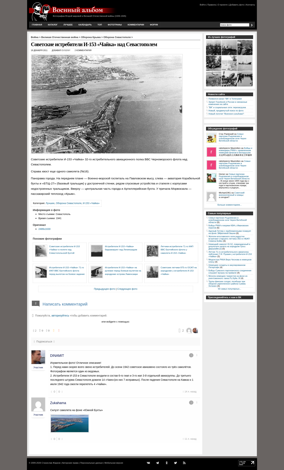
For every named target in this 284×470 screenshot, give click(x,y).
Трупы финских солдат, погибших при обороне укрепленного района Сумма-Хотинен (227, 283)
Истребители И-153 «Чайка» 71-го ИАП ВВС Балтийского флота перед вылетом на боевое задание (67, 270)
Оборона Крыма (91, 37)
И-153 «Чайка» (91, 203)
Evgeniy (66, 50)
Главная (37, 25)
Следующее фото (127, 288)
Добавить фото (236, 5)
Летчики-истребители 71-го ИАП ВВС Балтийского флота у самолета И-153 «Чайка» (177, 249)
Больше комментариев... (230, 205)
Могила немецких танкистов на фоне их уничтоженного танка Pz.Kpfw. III (227, 277)
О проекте (223, 5)
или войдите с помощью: (116, 321)
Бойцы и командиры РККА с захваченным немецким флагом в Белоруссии (235, 150)
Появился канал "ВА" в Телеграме (225, 99)
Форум (154, 25)
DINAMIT (57, 356)
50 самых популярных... (229, 289)
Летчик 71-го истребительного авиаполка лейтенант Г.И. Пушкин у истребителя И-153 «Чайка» (230, 254)
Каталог (53, 25)
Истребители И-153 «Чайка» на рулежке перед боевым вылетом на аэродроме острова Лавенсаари (123, 270)
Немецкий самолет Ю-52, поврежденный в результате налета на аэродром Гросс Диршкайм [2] (229, 246)
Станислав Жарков (51, 463)
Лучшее (68, 25)
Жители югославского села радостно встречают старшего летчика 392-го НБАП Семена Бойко (229, 238)
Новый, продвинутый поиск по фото (226, 110)
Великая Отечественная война (59, 37)
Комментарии (136, 25)
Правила (211, 5)
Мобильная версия (114, 463)
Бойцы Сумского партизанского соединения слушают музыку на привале (229, 271)
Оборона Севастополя (117, 37)
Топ (100, 25)
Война (34, 37)
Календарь (85, 25)
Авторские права (70, 463)
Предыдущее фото (104, 288)
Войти (203, 5)
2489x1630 (44, 229)
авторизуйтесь (60, 315)
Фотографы (115, 25)
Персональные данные (91, 463)
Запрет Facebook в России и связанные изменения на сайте (227, 103)
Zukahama (58, 403)
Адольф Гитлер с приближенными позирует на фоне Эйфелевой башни (229, 232)
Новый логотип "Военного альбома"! (226, 114)
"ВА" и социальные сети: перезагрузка (227, 107)
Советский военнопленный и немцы (231, 194)
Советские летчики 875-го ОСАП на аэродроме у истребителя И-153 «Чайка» (179, 270)
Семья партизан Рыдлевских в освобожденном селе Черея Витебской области (232, 137)
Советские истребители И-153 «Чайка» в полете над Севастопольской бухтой (64, 249)
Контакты (250, 5)
